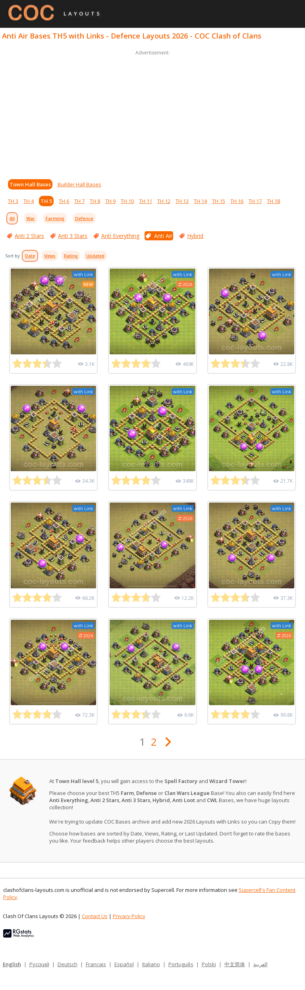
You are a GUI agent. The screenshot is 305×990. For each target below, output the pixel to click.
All (12, 218)
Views (50, 256)
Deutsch (67, 964)
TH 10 (127, 201)
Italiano (151, 964)
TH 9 (110, 201)
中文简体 (234, 964)
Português (180, 964)
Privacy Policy (129, 916)
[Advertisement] (152, 112)
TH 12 (163, 201)
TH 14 (200, 201)
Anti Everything (120, 236)
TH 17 (255, 201)
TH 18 (273, 201)
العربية (260, 964)
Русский (39, 964)
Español (124, 964)
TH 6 (64, 201)
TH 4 (28, 201)
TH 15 (218, 201)
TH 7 (79, 201)
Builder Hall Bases (79, 184)
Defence (84, 218)
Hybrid (195, 236)
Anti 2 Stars (29, 236)
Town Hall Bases (30, 184)
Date (30, 256)
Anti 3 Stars (72, 236)
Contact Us (95, 916)
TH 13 (182, 201)
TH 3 (13, 201)
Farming (55, 218)
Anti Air (163, 236)
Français (96, 964)
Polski (209, 964)
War (30, 218)
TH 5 (46, 201)
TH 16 (236, 201)
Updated (95, 256)
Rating (71, 256)
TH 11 (145, 201)
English (12, 964)
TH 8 (95, 201)
